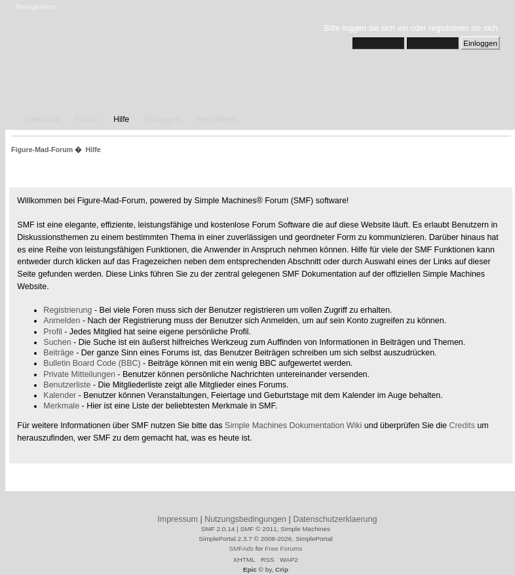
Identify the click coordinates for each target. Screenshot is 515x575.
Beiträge (58, 352)
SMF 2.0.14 (218, 528)
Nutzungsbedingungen (245, 519)
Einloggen (162, 119)
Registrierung (67, 310)
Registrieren (217, 119)
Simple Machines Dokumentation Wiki (293, 425)
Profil (52, 331)
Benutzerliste (66, 384)
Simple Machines (305, 528)
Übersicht (43, 119)
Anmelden (61, 320)
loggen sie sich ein (375, 28)
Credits (462, 425)
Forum (86, 119)
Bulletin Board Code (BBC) (91, 363)
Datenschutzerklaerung (335, 519)
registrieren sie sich (463, 28)
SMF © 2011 (258, 528)
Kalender (59, 395)
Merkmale (61, 405)
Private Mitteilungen (79, 374)
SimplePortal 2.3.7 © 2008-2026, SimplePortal (265, 538)
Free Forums (283, 548)
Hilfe (121, 119)
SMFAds (241, 548)
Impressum (177, 519)
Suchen (57, 342)
